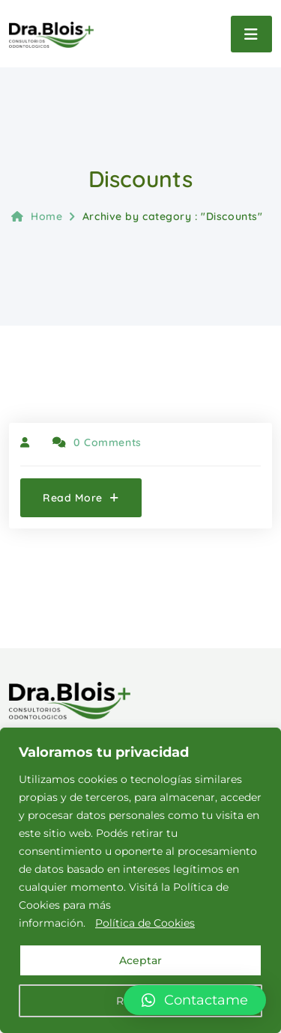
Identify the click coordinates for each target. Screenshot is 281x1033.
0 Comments (97, 442)
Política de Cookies (145, 923)
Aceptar (140, 960)
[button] (195, 1000)
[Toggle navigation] (251, 34)
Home (37, 216)
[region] (140, 880)
